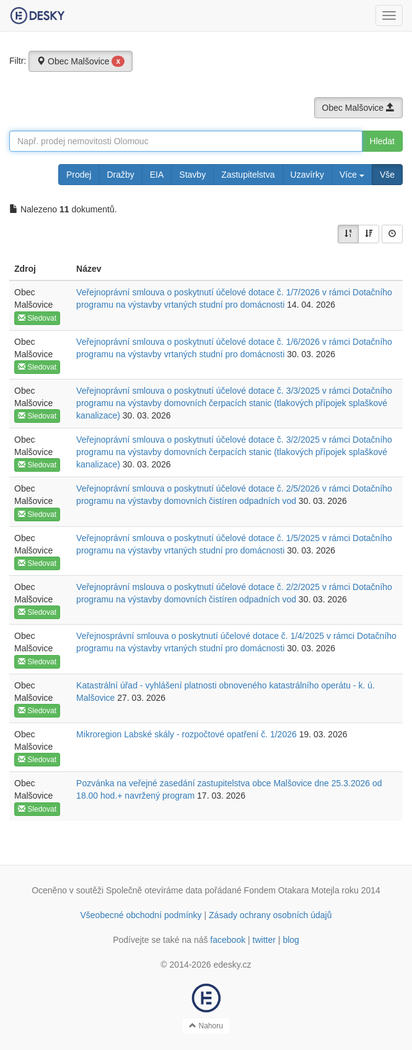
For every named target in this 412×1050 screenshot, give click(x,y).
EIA (157, 175)
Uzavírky (307, 175)
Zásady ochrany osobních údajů (270, 915)
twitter (264, 940)
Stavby (192, 175)
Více (352, 175)
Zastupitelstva (247, 175)
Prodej (78, 175)
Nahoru (206, 1026)
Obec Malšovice (81, 61)
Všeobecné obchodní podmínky (140, 915)
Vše (387, 175)
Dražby (120, 175)
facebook (227, 940)
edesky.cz (232, 965)
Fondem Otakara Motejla (292, 890)
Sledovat (37, 318)
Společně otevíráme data (154, 890)
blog (291, 940)
